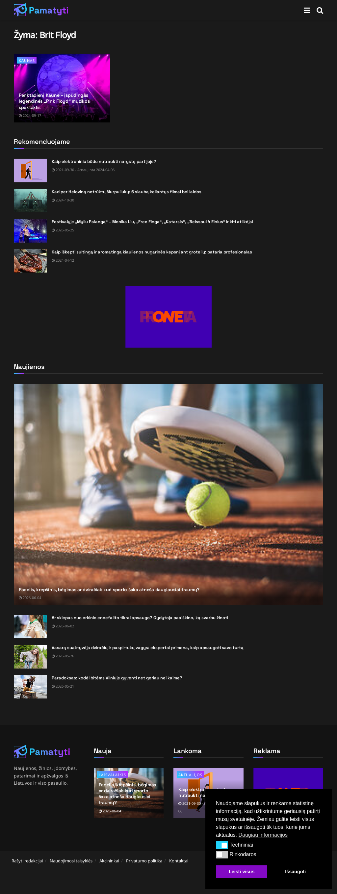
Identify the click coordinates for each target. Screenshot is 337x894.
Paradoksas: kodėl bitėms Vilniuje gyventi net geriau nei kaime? (117, 678)
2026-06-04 (30, 597)
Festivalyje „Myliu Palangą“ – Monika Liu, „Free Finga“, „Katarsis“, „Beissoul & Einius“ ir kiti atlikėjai (152, 221)
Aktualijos (190, 774)
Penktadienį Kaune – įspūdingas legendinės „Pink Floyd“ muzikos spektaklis (54, 101)
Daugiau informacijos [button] (262, 835)
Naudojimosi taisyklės (71, 861)
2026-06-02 (63, 625)
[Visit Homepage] (41, 9)
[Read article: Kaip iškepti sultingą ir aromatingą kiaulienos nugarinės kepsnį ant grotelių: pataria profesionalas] (30, 261)
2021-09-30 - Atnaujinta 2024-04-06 (83, 169)
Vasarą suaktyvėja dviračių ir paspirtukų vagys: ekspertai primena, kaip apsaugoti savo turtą (148, 647)
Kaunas (27, 60)
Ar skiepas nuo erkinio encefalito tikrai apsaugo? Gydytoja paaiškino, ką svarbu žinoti (140, 617)
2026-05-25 (63, 229)
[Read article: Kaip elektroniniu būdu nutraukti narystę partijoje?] (30, 170)
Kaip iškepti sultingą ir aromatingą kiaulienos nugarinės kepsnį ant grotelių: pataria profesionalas (152, 252)
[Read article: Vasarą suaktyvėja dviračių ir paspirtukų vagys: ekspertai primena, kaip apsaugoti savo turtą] (30, 657)
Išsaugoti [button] (295, 871)
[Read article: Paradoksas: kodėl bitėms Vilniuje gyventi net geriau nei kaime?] (30, 687)
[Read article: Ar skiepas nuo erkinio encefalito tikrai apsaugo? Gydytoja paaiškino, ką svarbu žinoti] (30, 627)
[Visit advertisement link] (168, 316)
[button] (222, 845)
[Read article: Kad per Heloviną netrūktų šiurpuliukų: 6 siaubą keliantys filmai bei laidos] (30, 201)
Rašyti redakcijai (27, 861)
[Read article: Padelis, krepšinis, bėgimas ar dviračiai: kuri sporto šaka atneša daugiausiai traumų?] (168, 494)
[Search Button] (320, 10)
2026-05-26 (63, 655)
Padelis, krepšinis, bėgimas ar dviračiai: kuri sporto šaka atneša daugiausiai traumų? (109, 589)
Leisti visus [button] (241, 871)
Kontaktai (178, 861)
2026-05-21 (63, 686)
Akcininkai (109, 861)
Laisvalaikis (112, 774)
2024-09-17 (30, 115)
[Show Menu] (307, 10)
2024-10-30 (63, 199)
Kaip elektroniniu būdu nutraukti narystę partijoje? (104, 161)
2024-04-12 (63, 260)
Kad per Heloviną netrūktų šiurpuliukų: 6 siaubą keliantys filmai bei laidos (126, 192)
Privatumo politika (144, 861)
